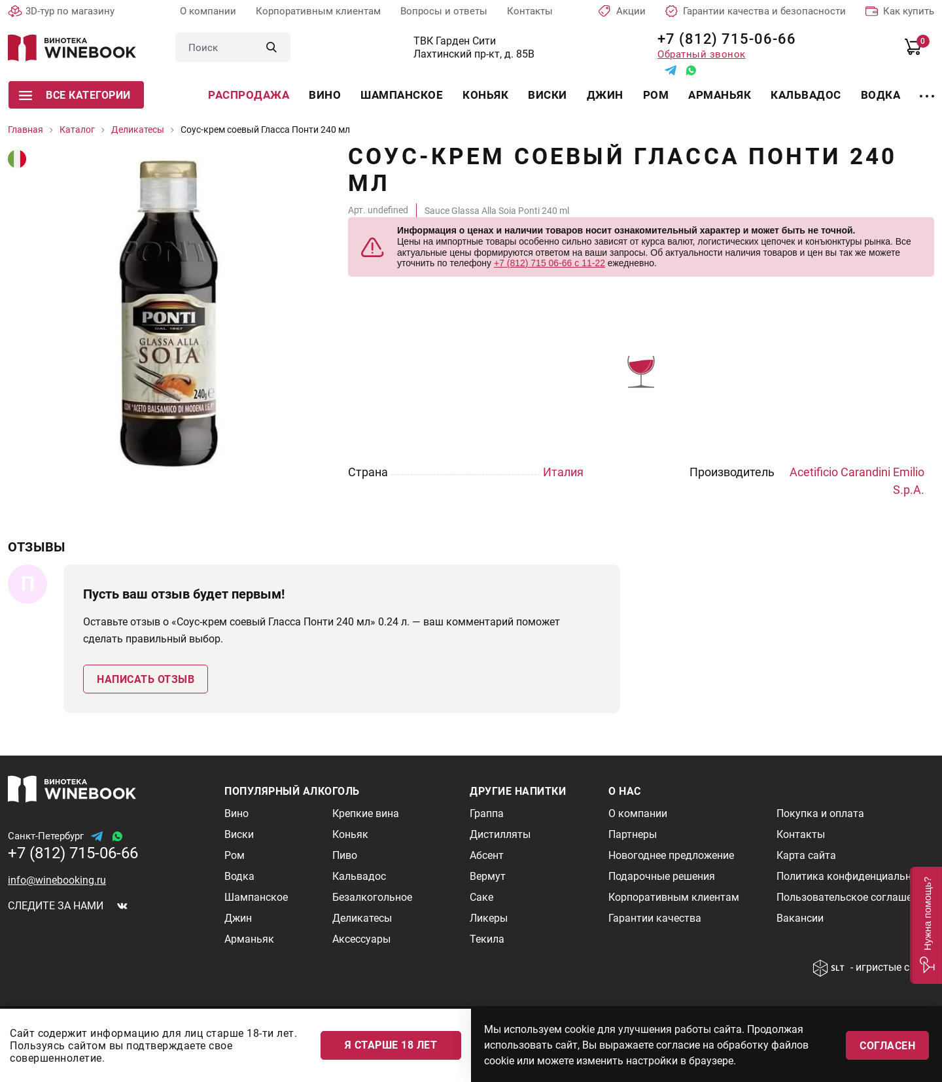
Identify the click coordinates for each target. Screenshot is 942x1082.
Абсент (487, 855)
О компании (208, 11)
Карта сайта (806, 855)
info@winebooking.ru (57, 880)
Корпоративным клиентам (318, 11)
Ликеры (489, 918)
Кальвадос (806, 94)
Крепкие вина (365, 813)
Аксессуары (361, 939)
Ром (656, 94)
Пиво (344, 855)
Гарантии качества (654, 918)
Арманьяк (719, 94)
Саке (481, 897)
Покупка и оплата (820, 813)
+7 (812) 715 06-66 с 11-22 (549, 263)
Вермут (488, 876)
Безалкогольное (372, 897)
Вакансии (800, 918)
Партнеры (632, 834)
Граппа (487, 813)
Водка (881, 94)
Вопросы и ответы (443, 11)
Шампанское (401, 94)
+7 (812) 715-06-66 (721, 39)
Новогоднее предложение (671, 855)
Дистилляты (500, 834)
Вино (325, 94)
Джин (605, 94)
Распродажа (248, 94)
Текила (487, 939)
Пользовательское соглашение (852, 897)
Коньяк (485, 94)
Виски (547, 94)
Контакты (530, 11)
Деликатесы (362, 918)
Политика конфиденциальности (854, 876)
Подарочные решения (661, 876)
